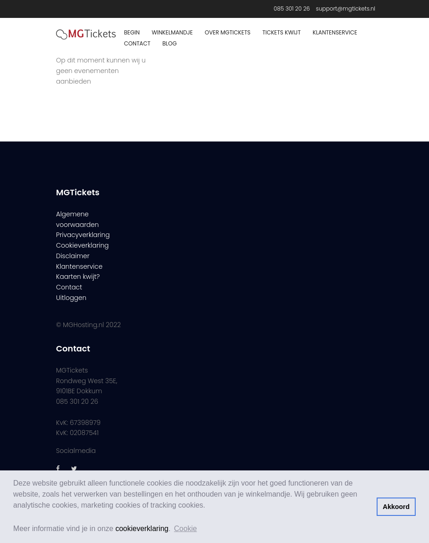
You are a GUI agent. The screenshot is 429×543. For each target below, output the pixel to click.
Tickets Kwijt (281, 32)
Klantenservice (335, 32)
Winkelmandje (172, 32)
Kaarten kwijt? (78, 276)
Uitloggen (71, 297)
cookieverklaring (142, 528)
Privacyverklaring (83, 234)
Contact (137, 43)
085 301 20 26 (292, 8)
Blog (169, 43)
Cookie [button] (185, 528)
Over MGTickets (227, 32)
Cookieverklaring (82, 245)
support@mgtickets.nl (345, 8)
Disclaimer (73, 255)
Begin (132, 32)
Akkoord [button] (396, 506)
